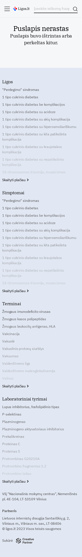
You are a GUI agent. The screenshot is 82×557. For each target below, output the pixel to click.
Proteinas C (11, 444)
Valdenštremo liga (16, 363)
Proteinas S (11, 451)
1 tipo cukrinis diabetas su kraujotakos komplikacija (32, 149)
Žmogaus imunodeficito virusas (26, 311)
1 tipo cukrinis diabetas (20, 97)
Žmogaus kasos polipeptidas (24, 319)
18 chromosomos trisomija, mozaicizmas (34, 172)
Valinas (8, 378)
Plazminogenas (14, 421)
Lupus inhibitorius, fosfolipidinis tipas (30, 407)
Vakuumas (10, 356)
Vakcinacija (11, 334)
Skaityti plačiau (15, 180)
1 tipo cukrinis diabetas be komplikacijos (33, 104)
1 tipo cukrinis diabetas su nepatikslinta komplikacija (33, 162)
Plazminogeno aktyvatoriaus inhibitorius (33, 429)
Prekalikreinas (13, 436)
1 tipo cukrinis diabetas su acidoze (28, 112)
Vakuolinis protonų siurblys (23, 348)
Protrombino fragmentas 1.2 (24, 466)
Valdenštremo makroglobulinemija (28, 371)
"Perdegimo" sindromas (20, 89)
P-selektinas (11, 414)
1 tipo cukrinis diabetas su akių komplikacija (36, 119)
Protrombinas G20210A (21, 459)
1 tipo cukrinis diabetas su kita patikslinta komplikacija (34, 136)
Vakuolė (8, 341)
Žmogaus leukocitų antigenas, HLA (28, 326)
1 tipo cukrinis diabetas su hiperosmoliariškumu (39, 126)
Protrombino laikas (16, 473)
